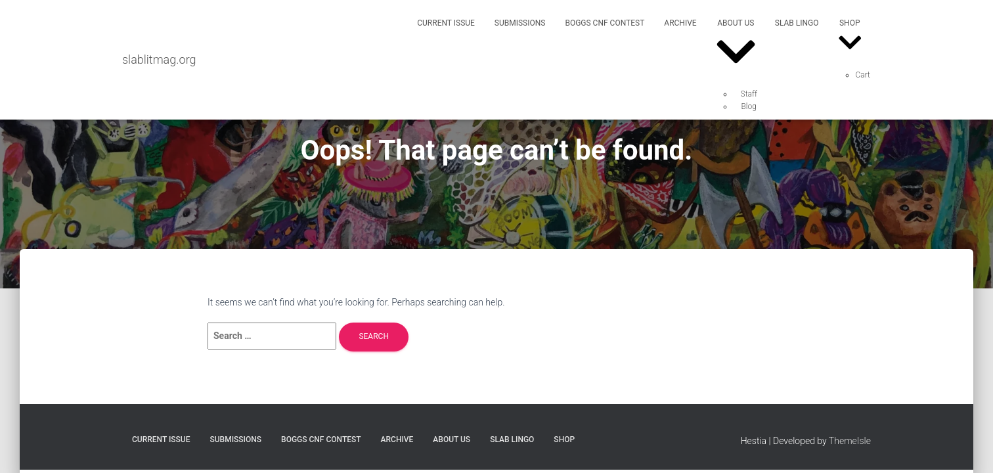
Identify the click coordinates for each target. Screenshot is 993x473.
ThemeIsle (850, 441)
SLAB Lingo (797, 23)
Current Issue (446, 23)
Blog (749, 106)
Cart (863, 74)
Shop (850, 37)
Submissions (520, 23)
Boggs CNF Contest (604, 23)
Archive (680, 23)
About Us (736, 47)
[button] (736, 71)
